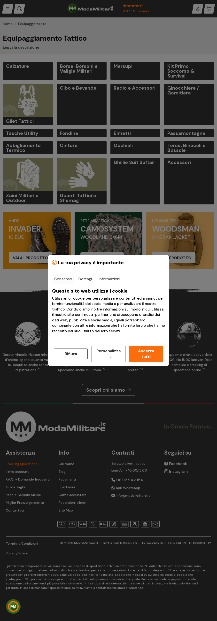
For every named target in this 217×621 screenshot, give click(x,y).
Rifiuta (71, 353)
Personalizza (108, 353)
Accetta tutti (146, 353)
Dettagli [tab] (85, 278)
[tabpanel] (108, 311)
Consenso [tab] (63, 278)
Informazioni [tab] (109, 278)
